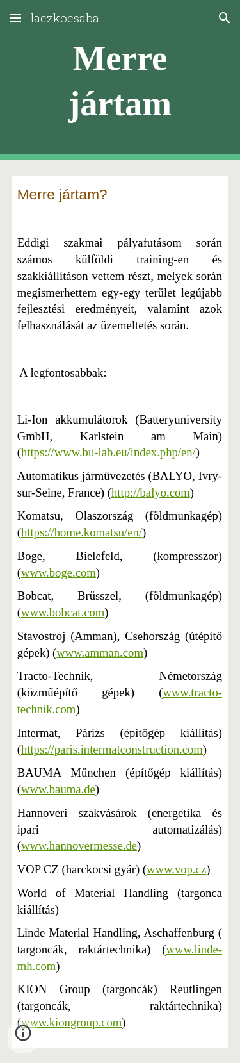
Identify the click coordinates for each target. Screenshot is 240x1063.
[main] (120, 80)
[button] (15, 17)
